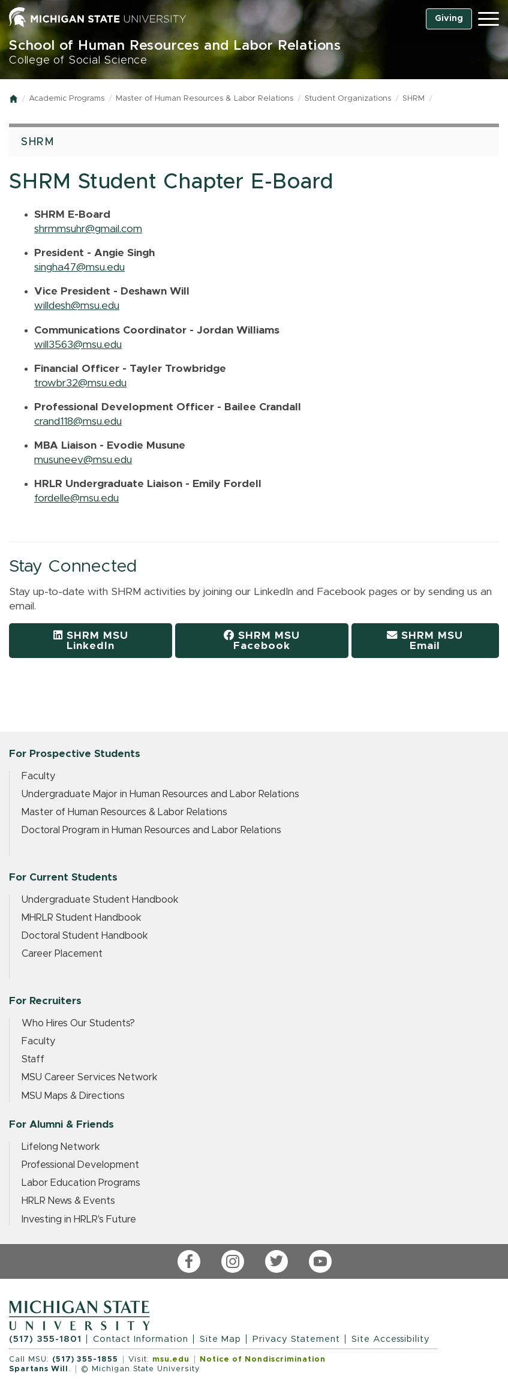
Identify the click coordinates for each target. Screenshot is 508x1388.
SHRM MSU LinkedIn (90, 640)
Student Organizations (348, 99)
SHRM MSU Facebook (262, 640)
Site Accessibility (390, 1339)
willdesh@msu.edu (76, 306)
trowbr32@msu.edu (80, 383)
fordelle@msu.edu (76, 498)
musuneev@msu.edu (83, 460)
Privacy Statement (296, 1339)
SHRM (413, 99)
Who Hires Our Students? (78, 1023)
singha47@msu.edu (79, 267)
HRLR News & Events (68, 1201)
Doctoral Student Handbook (85, 936)
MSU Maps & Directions (73, 1096)
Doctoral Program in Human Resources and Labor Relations (151, 830)
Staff (33, 1059)
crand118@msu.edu (78, 421)
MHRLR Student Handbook (82, 918)
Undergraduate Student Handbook (100, 900)
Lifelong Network (61, 1147)
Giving (449, 18)
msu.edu (171, 1359)
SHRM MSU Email (425, 640)
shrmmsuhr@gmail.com (88, 229)
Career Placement (62, 954)
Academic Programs (66, 99)
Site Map (220, 1339)
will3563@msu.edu (78, 345)
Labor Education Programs (81, 1183)
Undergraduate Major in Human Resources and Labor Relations (160, 794)
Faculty (38, 776)
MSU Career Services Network (90, 1077)
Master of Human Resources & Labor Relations (204, 99)
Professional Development (80, 1165)
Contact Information (140, 1339)
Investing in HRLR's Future (79, 1219)
